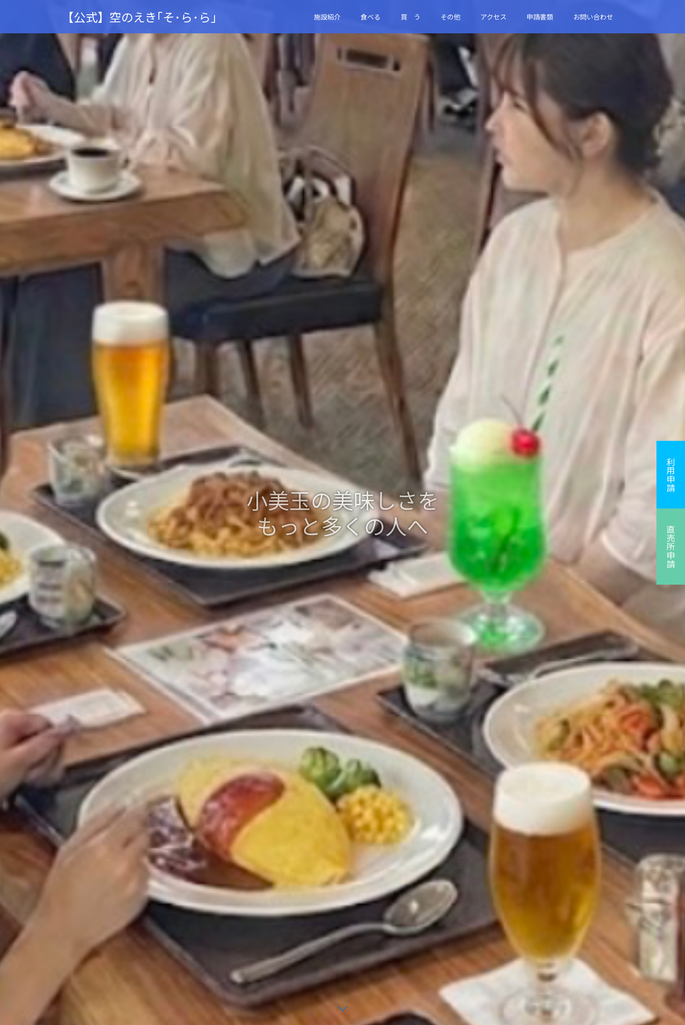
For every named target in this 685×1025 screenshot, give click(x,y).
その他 (450, 16)
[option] (342, 512)
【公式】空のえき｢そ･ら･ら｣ (139, 17)
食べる (371, 16)
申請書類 (540, 16)
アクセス (493, 16)
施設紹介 (327, 16)
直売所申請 (671, 546)
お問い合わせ (593, 16)
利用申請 (671, 475)
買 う (411, 16)
